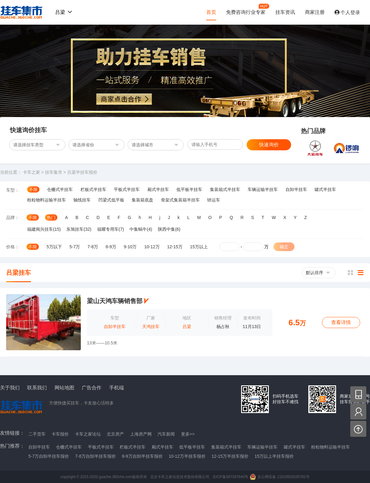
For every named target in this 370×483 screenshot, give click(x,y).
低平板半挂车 (189, 189)
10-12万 (152, 246)
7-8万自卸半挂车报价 (95, 456)
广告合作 (91, 387)
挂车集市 (19, 12)
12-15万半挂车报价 (230, 456)
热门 (51, 217)
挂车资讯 (285, 12)
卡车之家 (31, 172)
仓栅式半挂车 (60, 189)
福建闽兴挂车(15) (44, 229)
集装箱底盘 (142, 199)
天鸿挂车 (150, 326)
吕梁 (187, 326)
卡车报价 (60, 434)
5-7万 (74, 246)
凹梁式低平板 (111, 199)
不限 (33, 189)
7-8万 (93, 246)
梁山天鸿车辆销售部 (114, 301)
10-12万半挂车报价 (187, 456)
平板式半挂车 (127, 189)
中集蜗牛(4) (141, 229)
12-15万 (175, 246)
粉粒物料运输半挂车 (46, 199)
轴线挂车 (82, 199)
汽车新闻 (166, 434)
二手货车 (37, 434)
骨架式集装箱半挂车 (180, 199)
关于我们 (10, 387)
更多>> (188, 434)
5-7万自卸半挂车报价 (48, 456)
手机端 (116, 387)
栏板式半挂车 (93, 189)
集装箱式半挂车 (225, 189)
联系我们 (37, 387)
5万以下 (54, 246)
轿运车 (213, 199)
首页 (211, 12)
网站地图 (64, 387)
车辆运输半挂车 (263, 189)
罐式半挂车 (325, 189)
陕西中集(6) (169, 229)
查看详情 (341, 322)
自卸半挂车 (296, 189)
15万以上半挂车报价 (274, 456)
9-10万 (130, 246)
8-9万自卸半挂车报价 (142, 456)
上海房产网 (141, 434)
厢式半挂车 (158, 189)
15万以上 (199, 246)
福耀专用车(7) (110, 229)
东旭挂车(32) (78, 229)
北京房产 (115, 434)
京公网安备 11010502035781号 (283, 477)
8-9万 (111, 246)
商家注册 (315, 12)
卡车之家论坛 (88, 434)
